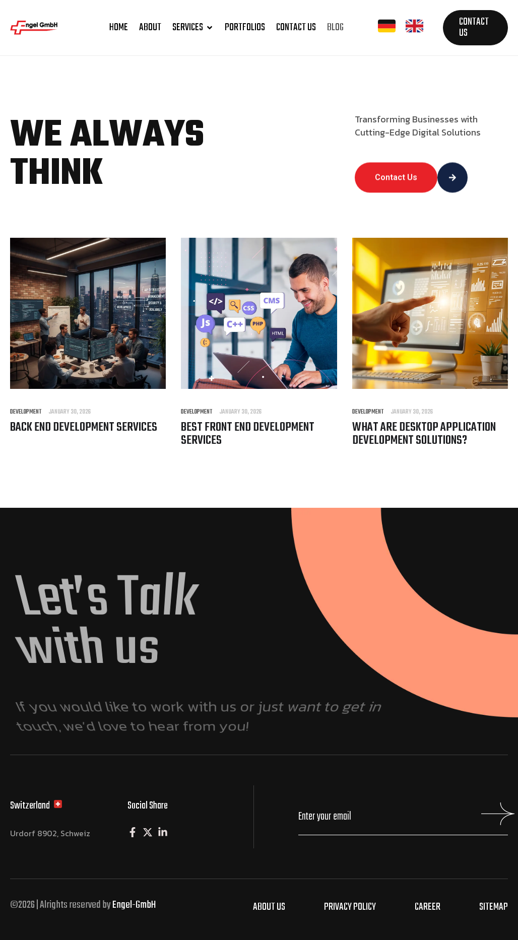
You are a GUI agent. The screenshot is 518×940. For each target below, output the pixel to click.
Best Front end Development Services (247, 434)
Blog (335, 27)
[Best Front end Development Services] (259, 386)
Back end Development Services (83, 427)
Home (118, 27)
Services (193, 27)
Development (25, 412)
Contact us (296, 27)
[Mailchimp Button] (495, 818)
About (150, 27)
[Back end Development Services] (88, 386)
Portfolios (245, 27)
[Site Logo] (42, 32)
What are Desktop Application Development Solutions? (424, 434)
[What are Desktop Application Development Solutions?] (430, 386)
